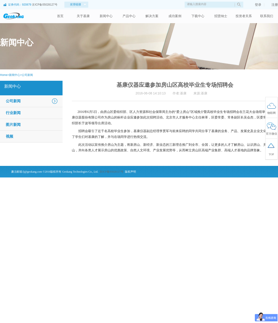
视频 (9, 136)
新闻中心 (106, 16)
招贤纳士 (220, 16)
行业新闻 (13, 113)
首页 (60, 16)
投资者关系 (244, 16)
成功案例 (174, 16)
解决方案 (151, 16)
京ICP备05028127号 (44, 4)
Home (3, 75)
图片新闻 (13, 125)
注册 (272, 4)
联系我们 (266, 16)
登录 (255, 4)
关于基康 (83, 16)
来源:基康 (200, 93)
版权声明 (130, 171)
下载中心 (197, 16)
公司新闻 (27, 75)
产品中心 (129, 16)
